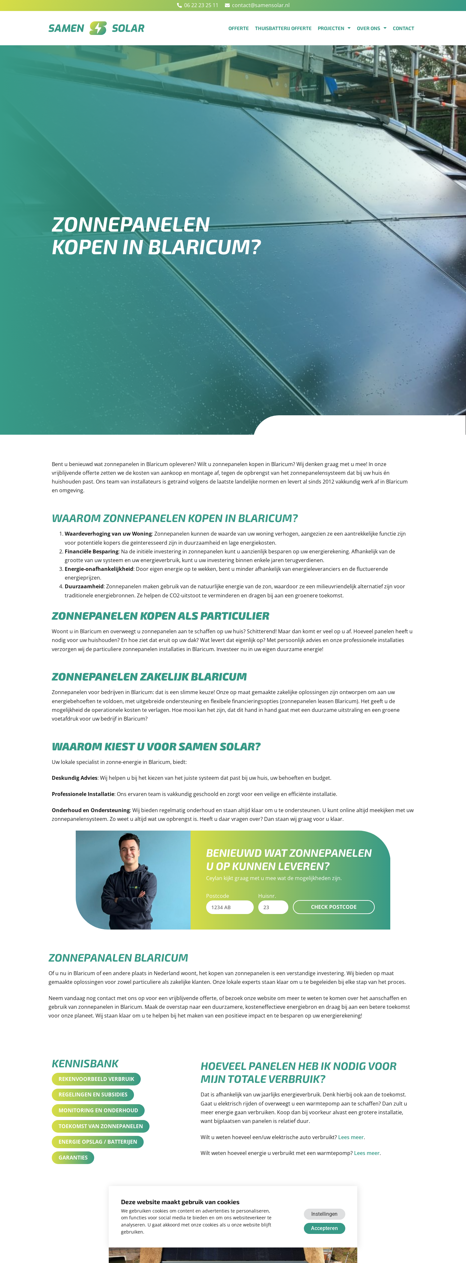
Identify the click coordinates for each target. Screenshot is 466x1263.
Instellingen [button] (324, 1214)
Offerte (238, 28)
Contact (403, 28)
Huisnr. (267, 895)
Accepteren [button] (324, 1228)
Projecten (334, 28)
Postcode (217, 895)
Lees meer (351, 1137)
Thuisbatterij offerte (283, 28)
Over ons (372, 28)
